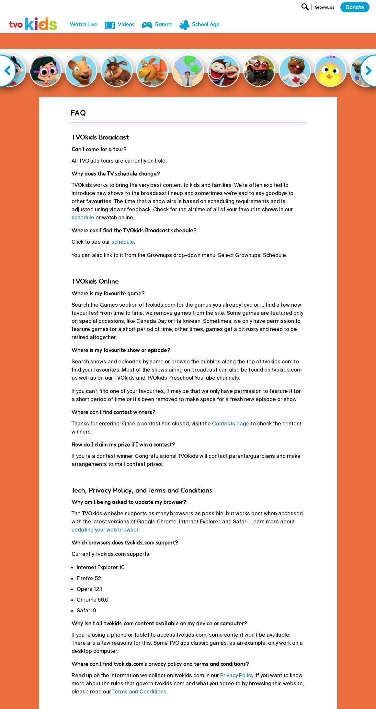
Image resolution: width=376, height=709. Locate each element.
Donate (355, 7)
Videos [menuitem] (126, 24)
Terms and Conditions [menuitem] (216, 699)
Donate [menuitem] (146, 699)
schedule (83, 194)
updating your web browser (105, 506)
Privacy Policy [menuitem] (174, 699)
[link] (33, 16)
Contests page (230, 400)
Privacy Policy (236, 652)
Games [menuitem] (163, 24)
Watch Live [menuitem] (83, 24)
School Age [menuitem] (206, 24)
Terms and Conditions (139, 668)
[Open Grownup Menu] (324, 8)
